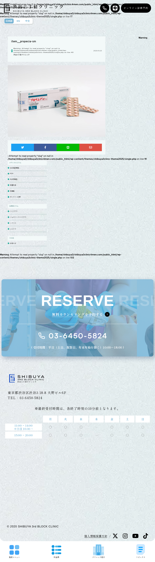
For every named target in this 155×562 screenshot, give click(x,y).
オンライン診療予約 (136, 8)
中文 (27, 21)
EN (18, 21)
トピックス (140, 551)
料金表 (56, 552)
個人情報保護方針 (95, 536)
